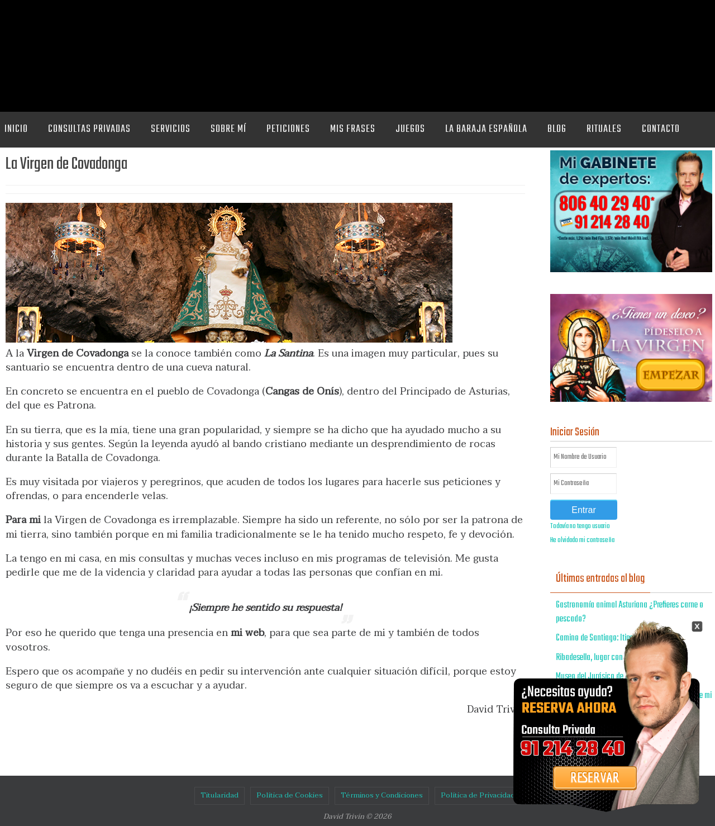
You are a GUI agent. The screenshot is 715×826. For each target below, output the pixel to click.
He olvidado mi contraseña (582, 540)
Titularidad (220, 795)
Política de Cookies (289, 795)
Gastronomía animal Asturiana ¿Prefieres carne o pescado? (629, 612)
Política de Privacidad (478, 795)
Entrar (583, 510)
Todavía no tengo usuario (580, 526)
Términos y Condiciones (382, 795)
